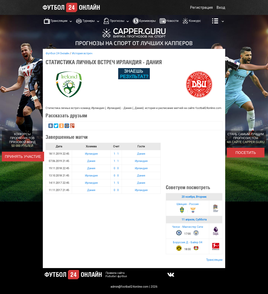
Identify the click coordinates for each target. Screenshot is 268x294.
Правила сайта (115, 273)
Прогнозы (117, 21)
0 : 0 (116, 168)
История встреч (82, 53)
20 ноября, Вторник (194, 196)
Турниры (88, 21)
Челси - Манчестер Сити (187, 227)
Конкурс (195, 21)
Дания (141, 153)
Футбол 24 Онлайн (57, 53)
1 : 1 (116, 153)
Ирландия (91, 153)
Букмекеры (147, 21)
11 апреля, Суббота (194, 219)
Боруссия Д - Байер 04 (187, 242)
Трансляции (58, 21)
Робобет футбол (116, 276)
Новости (172, 21)
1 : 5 (116, 182)
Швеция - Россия (187, 204)
